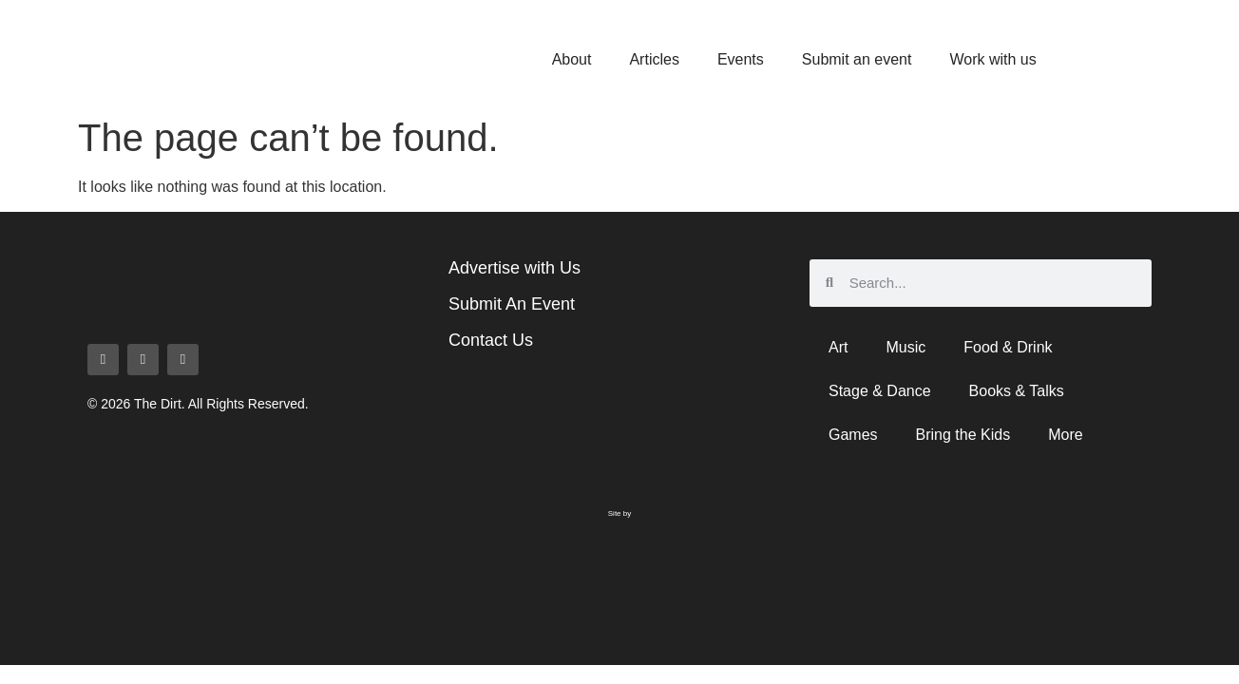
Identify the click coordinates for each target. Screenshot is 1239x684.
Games (853, 435)
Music (905, 347)
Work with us (992, 59)
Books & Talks (1016, 391)
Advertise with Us (514, 267)
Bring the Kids (963, 435)
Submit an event (857, 59)
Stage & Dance (880, 391)
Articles (653, 59)
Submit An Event (511, 304)
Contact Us (490, 340)
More (1065, 435)
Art (838, 347)
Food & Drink (1007, 347)
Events (740, 59)
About (572, 59)
